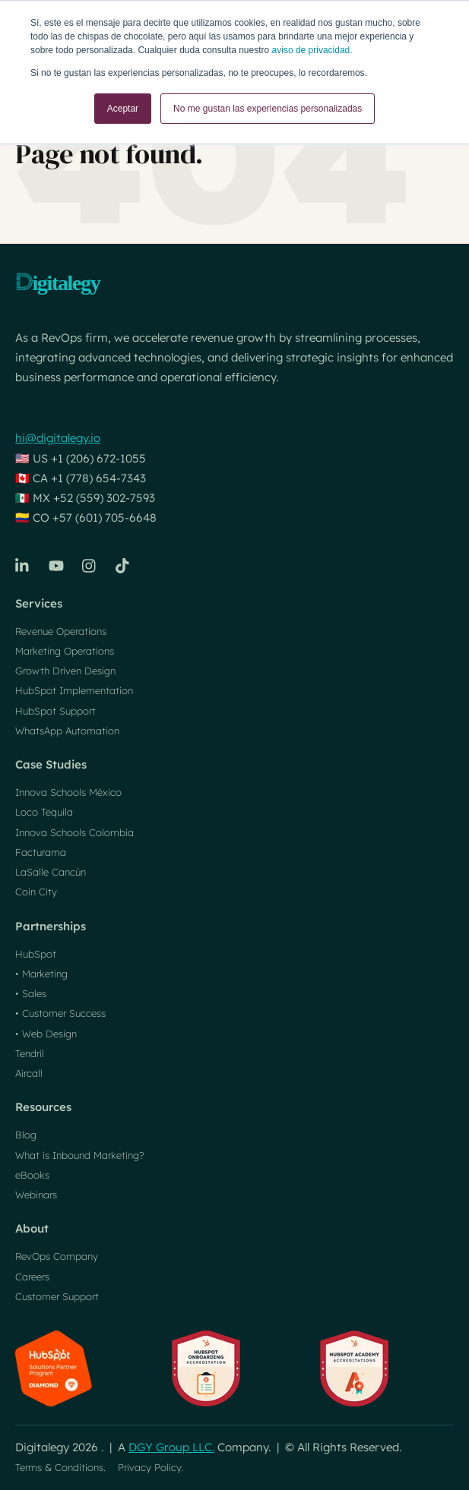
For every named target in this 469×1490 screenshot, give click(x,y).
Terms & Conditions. (60, 1467)
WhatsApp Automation (67, 730)
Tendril (29, 1053)
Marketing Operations (64, 651)
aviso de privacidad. (312, 50)
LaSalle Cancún (50, 872)
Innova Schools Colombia (74, 832)
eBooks (32, 1175)
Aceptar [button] (122, 108)
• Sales (30, 993)
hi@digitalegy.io (57, 438)
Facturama (40, 852)
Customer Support (57, 1296)
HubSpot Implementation (74, 690)
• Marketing (41, 974)
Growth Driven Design (65, 671)
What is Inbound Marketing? (79, 1155)
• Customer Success (60, 1013)
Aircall (29, 1073)
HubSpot (35, 954)
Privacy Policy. (150, 1467)
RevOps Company (56, 1256)
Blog (25, 1135)
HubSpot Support (55, 711)
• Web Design (46, 1034)
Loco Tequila (44, 812)
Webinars (36, 1195)
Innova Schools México (68, 792)
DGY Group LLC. (171, 1447)
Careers (32, 1277)
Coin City (36, 891)
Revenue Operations (60, 631)
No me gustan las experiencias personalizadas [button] (267, 108)
